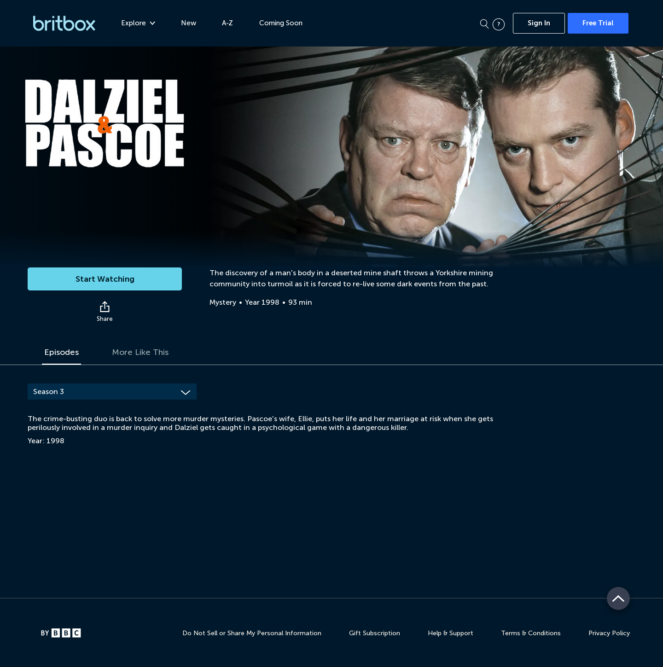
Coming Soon (280, 23)
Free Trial (598, 23)
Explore (138, 23)
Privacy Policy (609, 633)
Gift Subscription (374, 633)
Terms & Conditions (531, 633)
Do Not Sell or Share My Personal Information (251, 633)
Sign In (539, 23)
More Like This (140, 352)
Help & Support (450, 633)
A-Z (227, 23)
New (188, 23)
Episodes (61, 352)
